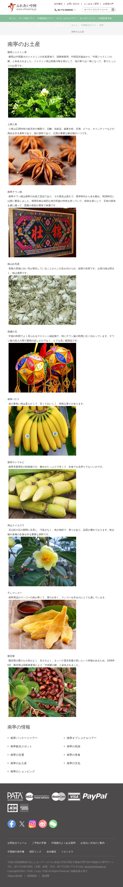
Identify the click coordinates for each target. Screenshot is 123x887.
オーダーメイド (87, 18)
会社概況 (58, 4)
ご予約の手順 (39, 843)
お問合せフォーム (17, 843)
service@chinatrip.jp (95, 866)
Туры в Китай (15, 875)
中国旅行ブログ (61, 25)
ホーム (12, 18)
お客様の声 (108, 4)
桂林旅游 (32, 875)
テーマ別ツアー (27, 18)
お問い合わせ (73, 4)
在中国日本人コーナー (20, 25)
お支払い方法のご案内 (92, 843)
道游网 (45, 875)
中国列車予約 (105, 18)
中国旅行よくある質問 (63, 843)
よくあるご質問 (91, 4)
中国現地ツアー (45, 18)
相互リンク (35, 851)
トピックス (67, 851)
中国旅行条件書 (16, 851)
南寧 (101, 25)
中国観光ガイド (42, 25)
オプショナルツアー (66, 18)
